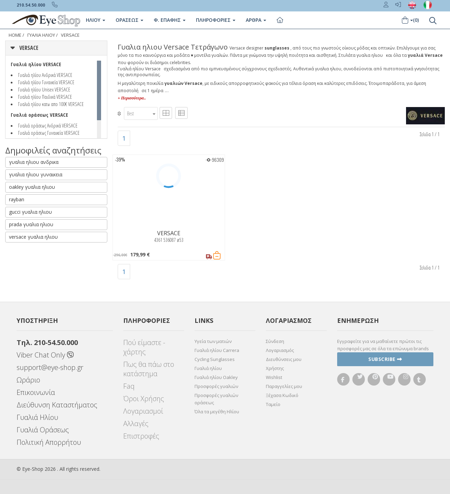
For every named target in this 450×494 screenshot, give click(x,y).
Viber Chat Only (45, 355)
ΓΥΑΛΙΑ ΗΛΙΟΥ (41, 35)
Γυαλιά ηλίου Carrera (217, 350)
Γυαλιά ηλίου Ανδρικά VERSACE (45, 74)
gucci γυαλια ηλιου (30, 212)
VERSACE (70, 35)
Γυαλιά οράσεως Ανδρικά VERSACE (48, 125)
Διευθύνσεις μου (284, 359)
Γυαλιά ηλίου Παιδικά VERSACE (45, 96)
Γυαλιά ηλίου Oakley (216, 377)
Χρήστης (275, 368)
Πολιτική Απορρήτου (49, 442)
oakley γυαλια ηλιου (32, 187)
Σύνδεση (275, 341)
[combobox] (141, 113)
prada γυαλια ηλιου (31, 224)
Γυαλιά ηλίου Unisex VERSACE (44, 89)
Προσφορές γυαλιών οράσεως (216, 399)
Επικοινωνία (36, 392)
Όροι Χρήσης (143, 398)
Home (15, 35)
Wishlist (274, 377)
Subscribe (385, 359)
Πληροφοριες (215, 20)
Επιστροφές (141, 436)
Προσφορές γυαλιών (216, 386)
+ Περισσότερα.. (132, 98)
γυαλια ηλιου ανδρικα (33, 162)
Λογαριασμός (280, 350)
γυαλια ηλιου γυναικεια (35, 174)
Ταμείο (273, 404)
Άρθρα (256, 20)
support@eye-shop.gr (50, 367)
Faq (129, 386)
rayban (16, 199)
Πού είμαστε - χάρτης (144, 347)
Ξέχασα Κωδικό (282, 395)
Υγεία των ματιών (213, 341)
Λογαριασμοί (143, 411)
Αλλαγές (135, 423)
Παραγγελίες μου (284, 386)
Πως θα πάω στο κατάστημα (148, 369)
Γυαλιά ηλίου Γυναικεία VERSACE (46, 82)
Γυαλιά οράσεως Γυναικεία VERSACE (49, 132)
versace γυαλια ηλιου (33, 236)
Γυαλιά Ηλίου (37, 417)
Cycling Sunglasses (215, 359)
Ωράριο (28, 380)
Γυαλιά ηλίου (208, 368)
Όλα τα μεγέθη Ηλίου (217, 411)
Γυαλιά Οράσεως (43, 429)
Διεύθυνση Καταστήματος (57, 404)
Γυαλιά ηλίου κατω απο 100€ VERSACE (51, 103)
